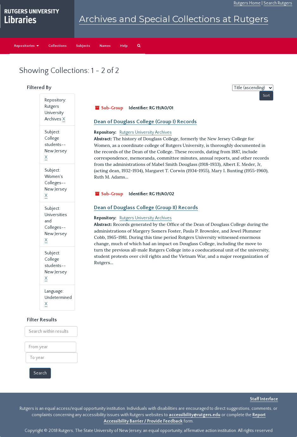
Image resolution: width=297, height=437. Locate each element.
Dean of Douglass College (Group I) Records (145, 121)
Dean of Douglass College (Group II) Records (146, 207)
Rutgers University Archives (146, 132)
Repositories (26, 46)
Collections (57, 46)
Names (105, 46)
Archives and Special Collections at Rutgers (173, 19)
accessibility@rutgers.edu (194, 414)
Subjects (83, 46)
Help (124, 46)
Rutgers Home (247, 3)
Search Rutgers (277, 3)
